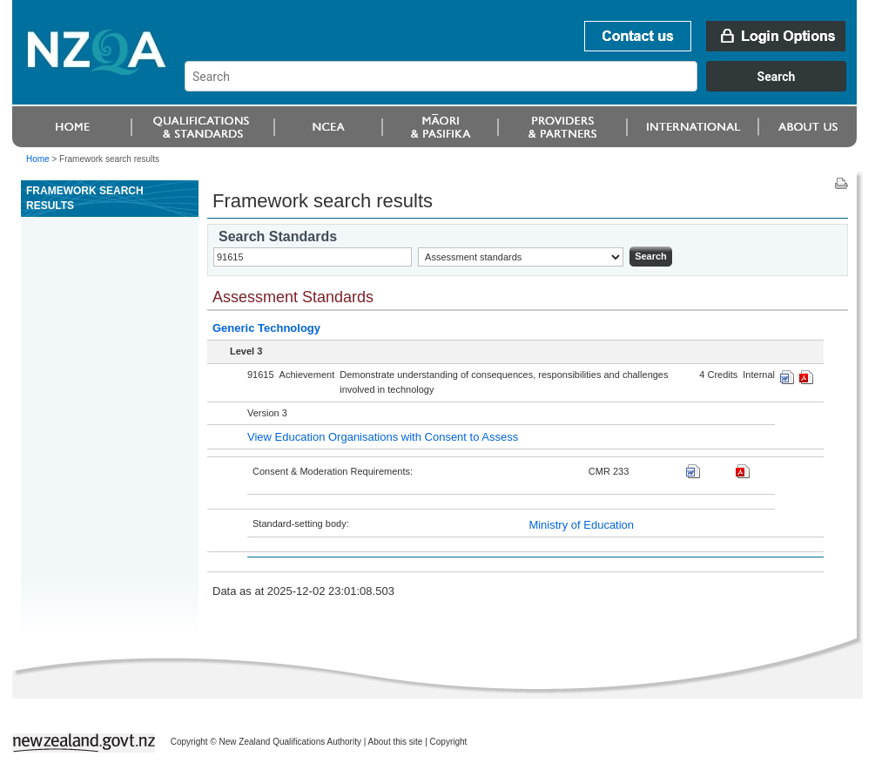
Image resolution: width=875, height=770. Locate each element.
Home (38, 159)
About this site (395, 741)
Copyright (449, 741)
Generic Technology (266, 327)
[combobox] (523, 87)
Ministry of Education (581, 524)
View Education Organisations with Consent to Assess (382, 436)
